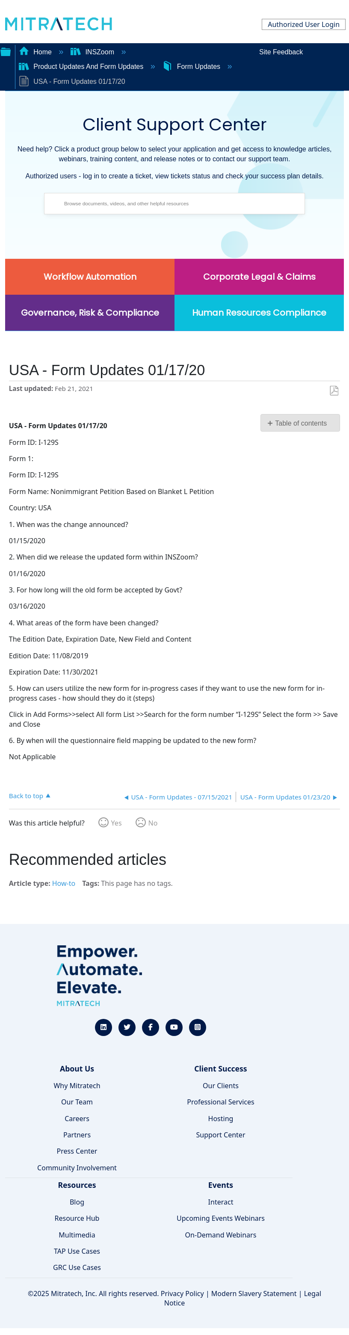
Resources (77, 1185)
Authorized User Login (304, 24)
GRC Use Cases (77, 1267)
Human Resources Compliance (259, 313)
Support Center (220, 1135)
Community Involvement (77, 1167)
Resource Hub (77, 1218)
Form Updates (192, 66)
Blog (77, 1202)
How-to (63, 883)
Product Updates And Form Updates (82, 66)
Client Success (220, 1068)
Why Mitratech (76, 1085)
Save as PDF (333, 391)
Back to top (26, 795)
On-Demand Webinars (221, 1235)
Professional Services (220, 1102)
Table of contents (301, 423)
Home (36, 52)
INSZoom (93, 52)
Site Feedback (281, 52)
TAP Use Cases (77, 1251)
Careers (77, 1118)
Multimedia (77, 1235)
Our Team (77, 1102)
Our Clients (221, 1085)
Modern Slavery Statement (254, 1293)
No (153, 823)
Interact (221, 1202)
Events (220, 1185)
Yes (116, 823)
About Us (77, 1068)
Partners (77, 1135)
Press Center (77, 1151)
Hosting (221, 1118)
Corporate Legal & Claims (259, 277)
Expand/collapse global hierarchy (5, 51)
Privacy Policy (182, 1293)
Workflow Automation (90, 277)
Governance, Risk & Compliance (90, 313)
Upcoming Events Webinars (221, 1218)
